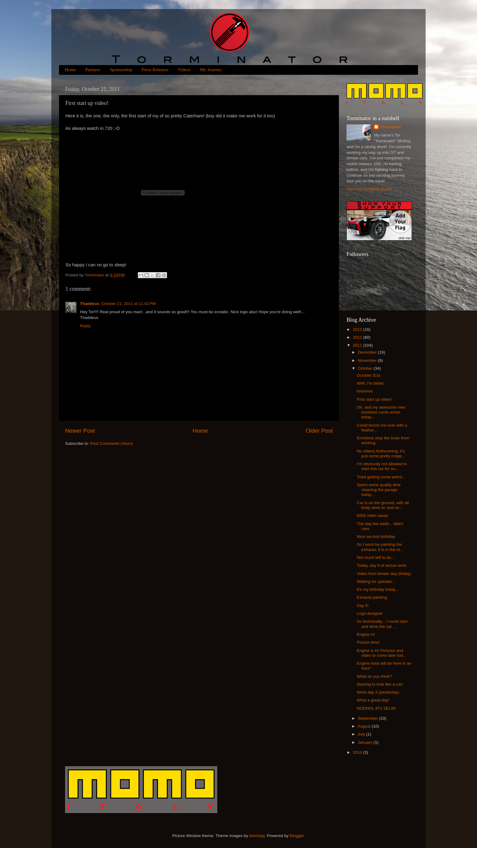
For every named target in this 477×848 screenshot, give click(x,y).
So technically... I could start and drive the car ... (382, 623)
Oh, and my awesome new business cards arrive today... (381, 412)
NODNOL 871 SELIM (376, 708)
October (366, 368)
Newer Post (80, 430)
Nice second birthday (376, 536)
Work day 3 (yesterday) (378, 692)
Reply (85, 326)
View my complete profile (369, 189)
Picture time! (368, 642)
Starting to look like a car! (380, 684)
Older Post (319, 430)
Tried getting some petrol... (381, 477)
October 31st (368, 375)
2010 (358, 752)
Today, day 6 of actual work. (382, 565)
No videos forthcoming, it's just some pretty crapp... (381, 453)
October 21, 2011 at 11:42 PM (128, 303)
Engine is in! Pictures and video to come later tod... (381, 653)
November (368, 360)
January (366, 742)
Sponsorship (121, 69)
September (368, 718)
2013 (358, 329)
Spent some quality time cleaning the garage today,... (379, 490)
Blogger (297, 835)
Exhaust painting (372, 597)
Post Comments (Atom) (111, 443)
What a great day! (373, 700)
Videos (184, 69)
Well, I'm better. (371, 383)
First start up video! (374, 399)
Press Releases (155, 69)
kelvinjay (257, 835)
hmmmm (365, 391)
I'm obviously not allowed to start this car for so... (382, 466)
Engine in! (366, 634)
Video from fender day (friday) (384, 573)
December (368, 352)
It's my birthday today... (378, 589)
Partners (92, 69)
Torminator (390, 127)
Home (70, 69)
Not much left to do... (376, 557)
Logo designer (370, 613)
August (365, 726)
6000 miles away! (372, 515)
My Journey (211, 69)
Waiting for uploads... (376, 581)
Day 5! (363, 605)
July (362, 734)
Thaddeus (89, 303)
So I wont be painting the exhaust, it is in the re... (380, 547)
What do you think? (374, 676)
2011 (358, 345)
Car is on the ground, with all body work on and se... (383, 505)
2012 (358, 337)
